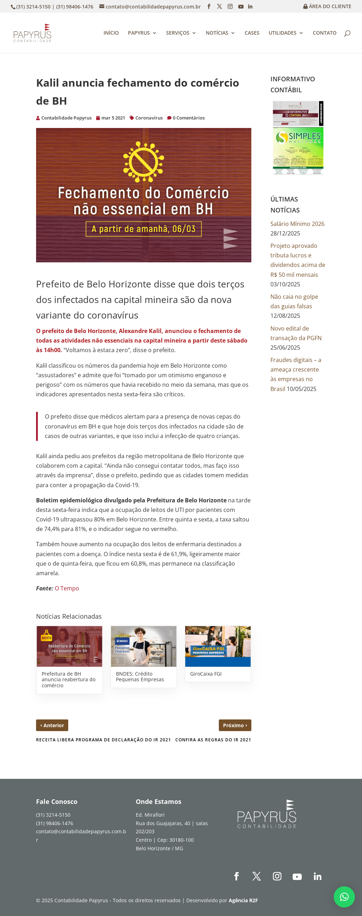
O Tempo (67, 588)
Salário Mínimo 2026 (297, 224)
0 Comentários (189, 118)
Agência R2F (243, 900)
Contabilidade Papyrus (66, 118)
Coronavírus (149, 118)
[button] (344, 897)
